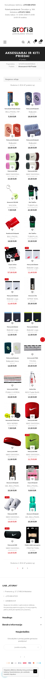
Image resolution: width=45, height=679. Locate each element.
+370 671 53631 (24, 12)
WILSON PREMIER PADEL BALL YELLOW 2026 (12, 205)
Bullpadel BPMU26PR (32, 143)
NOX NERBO (12, 423)
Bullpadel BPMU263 (32, 112)
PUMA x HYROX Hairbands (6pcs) (12, 392)
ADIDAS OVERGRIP (12, 268)
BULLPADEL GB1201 (32, 486)
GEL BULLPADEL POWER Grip (12, 486)
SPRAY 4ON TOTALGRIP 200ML (32, 299)
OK (35, 671)
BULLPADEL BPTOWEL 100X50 (12, 236)
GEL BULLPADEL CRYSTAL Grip (32, 517)
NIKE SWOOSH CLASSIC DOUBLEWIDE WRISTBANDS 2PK (12, 174)
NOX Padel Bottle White (32, 392)
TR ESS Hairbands (32, 361)
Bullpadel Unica (12, 361)
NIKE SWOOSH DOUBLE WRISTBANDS (12, 517)
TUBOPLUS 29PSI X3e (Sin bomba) (32, 236)
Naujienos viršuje (23, 79)
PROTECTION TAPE (33, 548)
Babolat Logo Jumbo (32, 268)
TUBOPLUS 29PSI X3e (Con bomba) (32, 205)
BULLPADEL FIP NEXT (12, 112)
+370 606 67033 (29, 5)
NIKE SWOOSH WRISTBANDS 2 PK (32, 423)
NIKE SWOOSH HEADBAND (12, 454)
